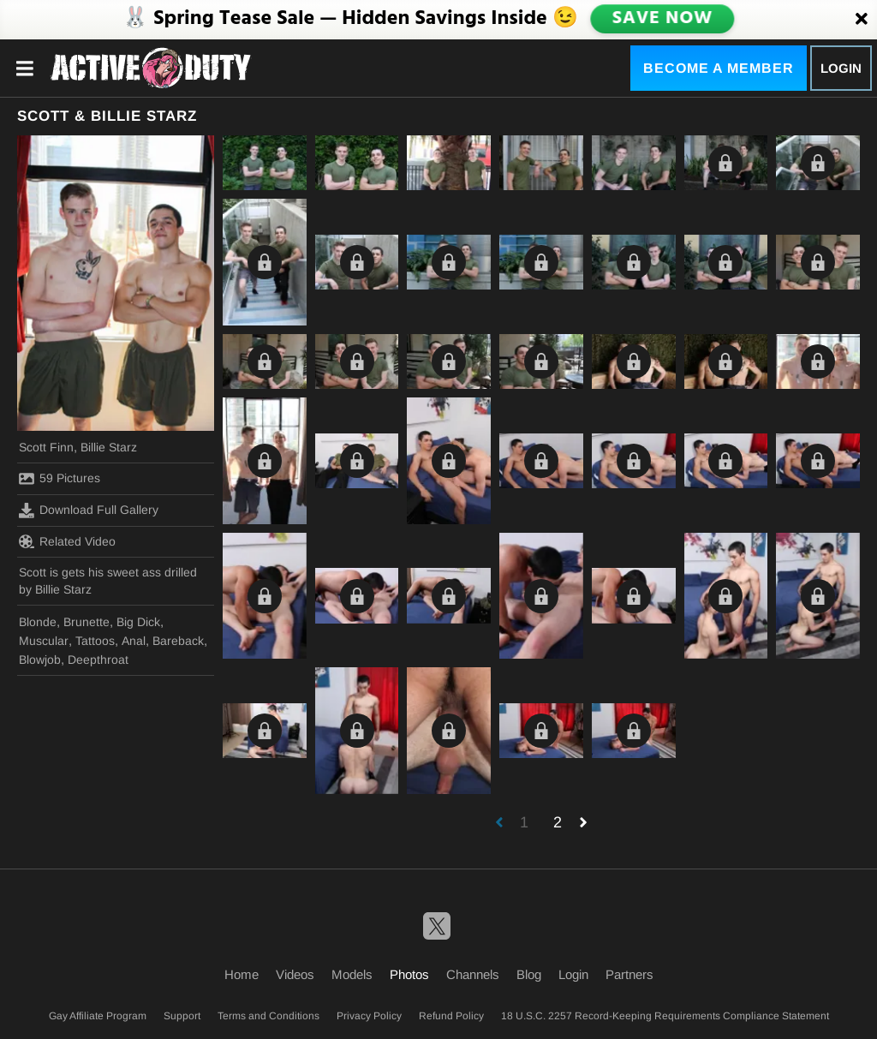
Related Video (67, 541)
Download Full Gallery (88, 510)
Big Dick (138, 622)
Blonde (38, 622)
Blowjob (40, 659)
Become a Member (718, 68)
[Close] (861, 19)
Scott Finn (46, 447)
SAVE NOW (662, 18)
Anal (134, 641)
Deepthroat (98, 659)
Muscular (44, 641)
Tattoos (95, 641)
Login (841, 68)
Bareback (178, 641)
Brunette (86, 622)
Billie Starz (109, 447)
